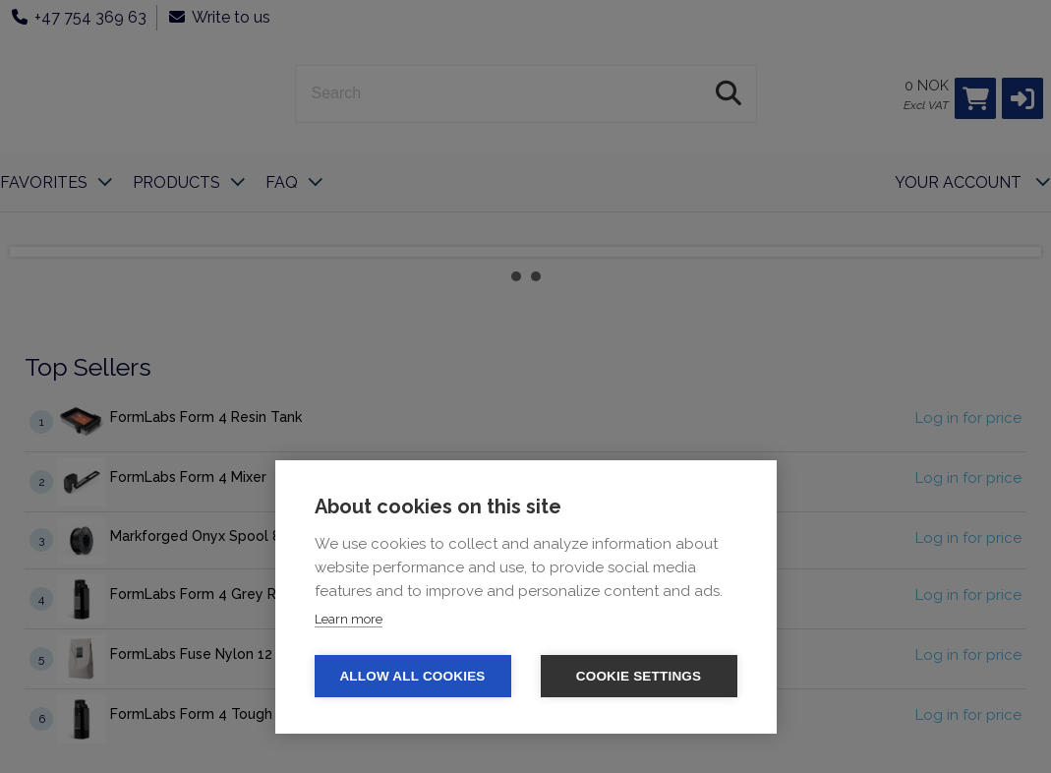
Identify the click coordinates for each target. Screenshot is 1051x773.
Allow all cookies (412, 676)
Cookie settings (639, 676)
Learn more (348, 619)
